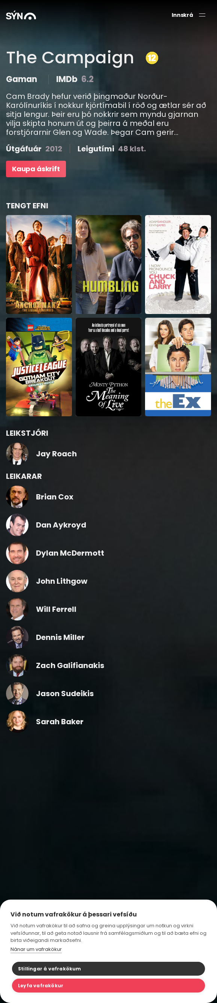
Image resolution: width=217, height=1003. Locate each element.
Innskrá (182, 15)
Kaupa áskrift (36, 168)
